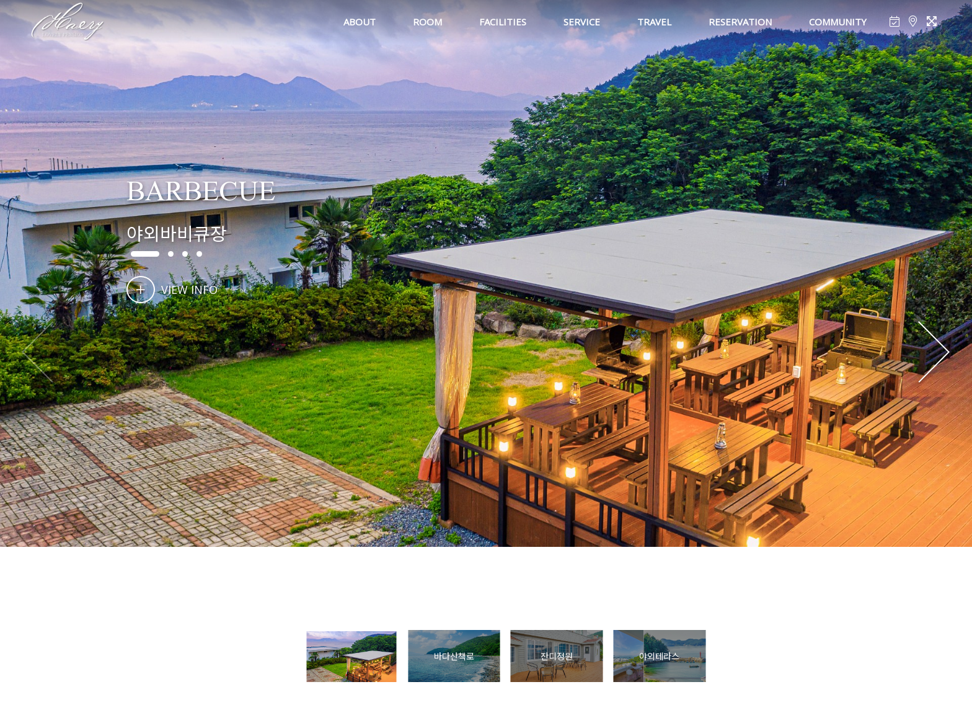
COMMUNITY (838, 22)
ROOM (427, 22)
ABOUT (359, 22)
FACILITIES (502, 22)
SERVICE (581, 22)
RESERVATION (740, 22)
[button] (934, 353)
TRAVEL (654, 22)
